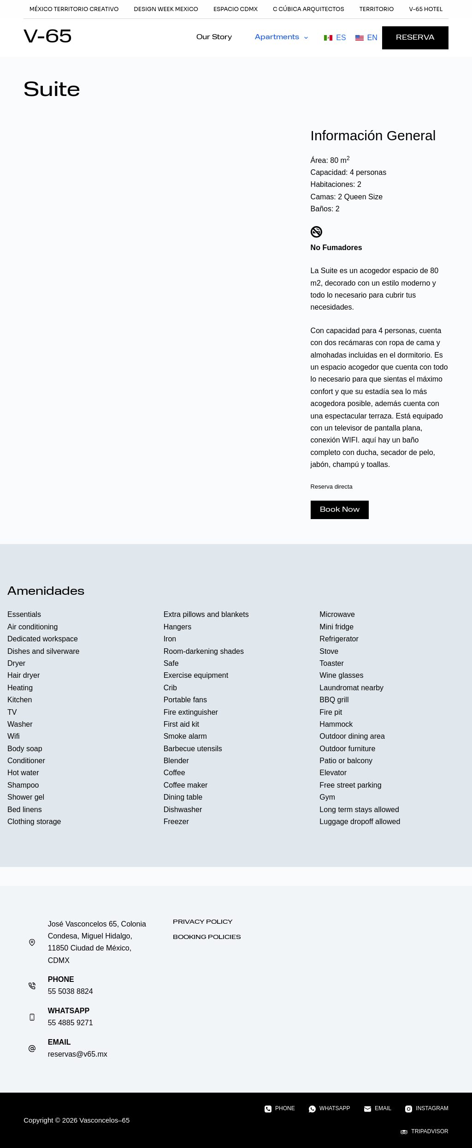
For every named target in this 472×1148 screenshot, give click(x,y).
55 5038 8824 (70, 991)
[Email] (377, 1108)
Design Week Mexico (166, 9)
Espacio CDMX (235, 9)
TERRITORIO (377, 9)
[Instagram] (426, 1108)
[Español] (335, 38)
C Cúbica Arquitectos (308, 9)
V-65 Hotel (425, 9)
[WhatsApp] (329, 1108)
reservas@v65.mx (77, 1054)
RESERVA (415, 38)
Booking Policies (207, 937)
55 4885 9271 (70, 1023)
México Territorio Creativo (74, 9)
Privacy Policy (203, 922)
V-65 (48, 38)
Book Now (340, 510)
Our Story (214, 37)
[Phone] (280, 1108)
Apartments (283, 37)
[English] (366, 38)
